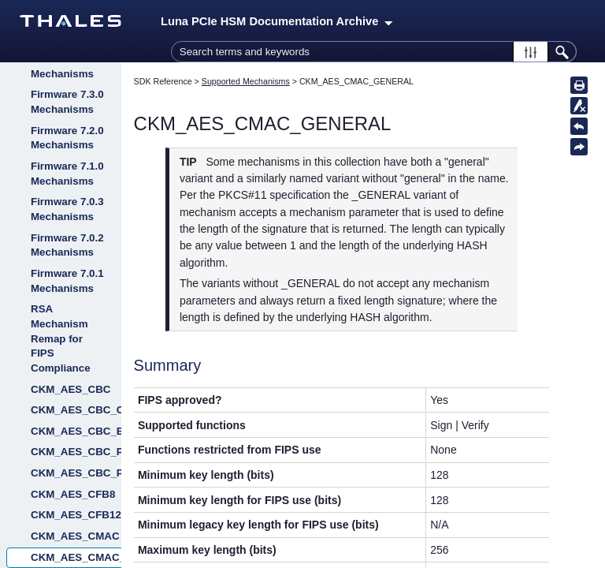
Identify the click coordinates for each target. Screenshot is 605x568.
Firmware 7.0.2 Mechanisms (67, 245)
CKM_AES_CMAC (75, 536)
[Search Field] (374, 51)
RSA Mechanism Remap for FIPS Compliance (61, 338)
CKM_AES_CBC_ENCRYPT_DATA (76, 431)
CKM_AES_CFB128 (76, 515)
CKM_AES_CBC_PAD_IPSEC (76, 473)
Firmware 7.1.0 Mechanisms (67, 173)
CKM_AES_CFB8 (73, 494)
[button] (530, 51)
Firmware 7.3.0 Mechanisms (67, 101)
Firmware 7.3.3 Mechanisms (67, 66)
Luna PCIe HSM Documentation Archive (277, 21)
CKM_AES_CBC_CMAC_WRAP (76, 410)
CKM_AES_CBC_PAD (76, 452)
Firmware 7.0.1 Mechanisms (67, 280)
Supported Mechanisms (246, 81)
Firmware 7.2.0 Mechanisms (67, 138)
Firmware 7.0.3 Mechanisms (67, 209)
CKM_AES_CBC (70, 389)
